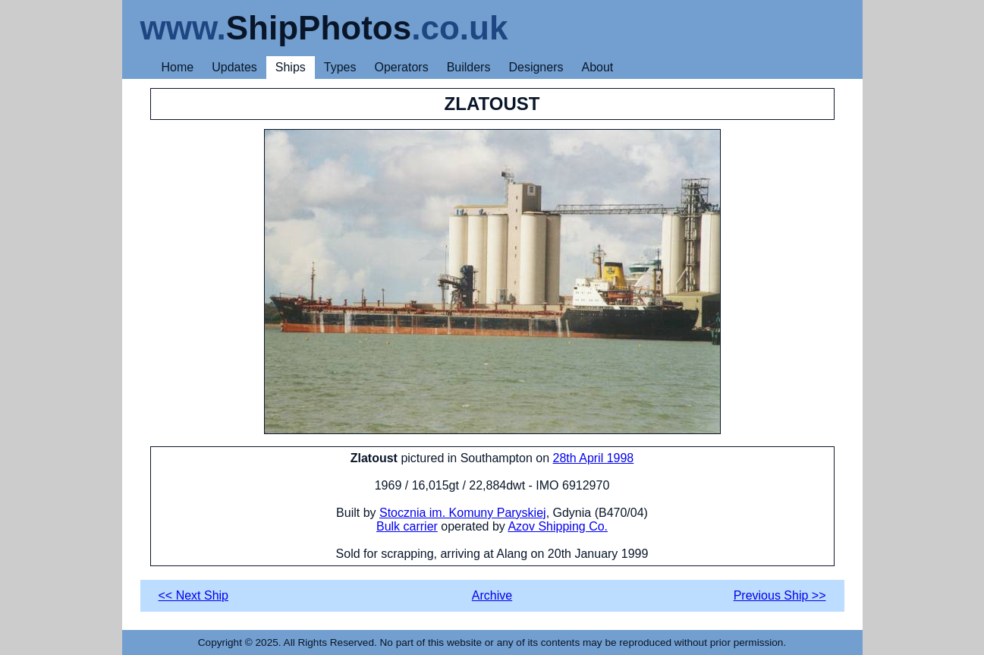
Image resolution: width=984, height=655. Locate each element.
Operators (402, 67)
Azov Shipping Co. (558, 526)
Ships (290, 67)
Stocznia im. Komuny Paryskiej (462, 512)
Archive (492, 595)
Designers (535, 67)
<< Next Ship (194, 595)
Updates (234, 67)
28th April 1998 (593, 458)
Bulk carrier (407, 526)
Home (178, 67)
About (597, 67)
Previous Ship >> (780, 595)
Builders (469, 67)
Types (340, 67)
